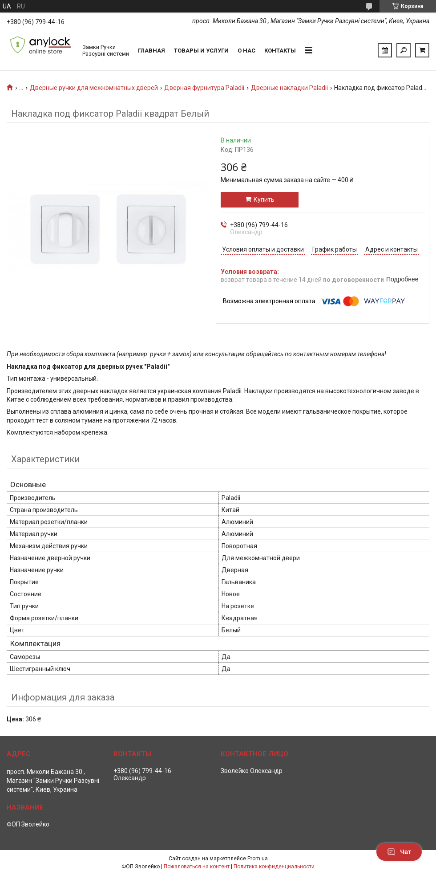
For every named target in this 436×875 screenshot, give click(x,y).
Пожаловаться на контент (197, 866)
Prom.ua (257, 858)
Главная (151, 50)
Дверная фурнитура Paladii (204, 87)
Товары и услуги (201, 50)
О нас (246, 50)
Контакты (280, 50)
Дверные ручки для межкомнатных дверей (94, 87)
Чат (399, 852)
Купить (264, 199)
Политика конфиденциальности (274, 866)
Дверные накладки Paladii (289, 87)
